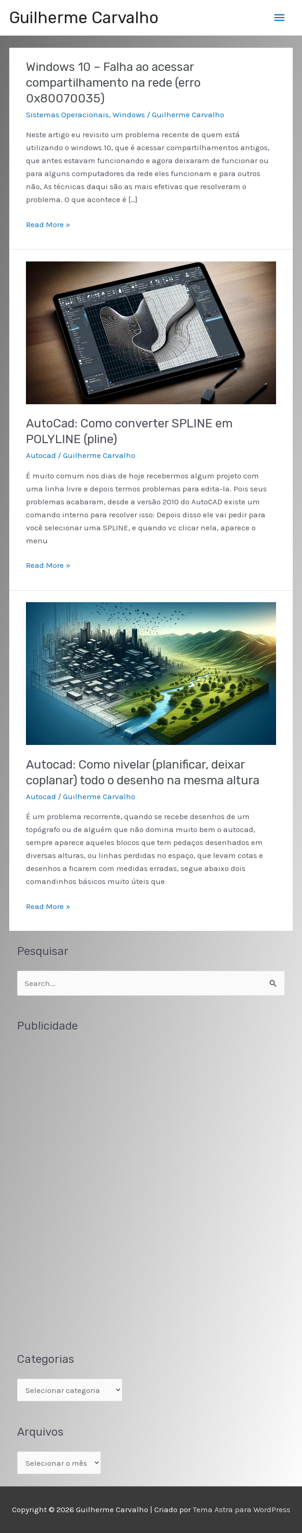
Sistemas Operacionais (67, 114)
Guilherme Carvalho (83, 17)
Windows (129, 114)
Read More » (48, 224)
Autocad (41, 455)
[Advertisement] (86, 1184)
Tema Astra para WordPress (241, 1509)
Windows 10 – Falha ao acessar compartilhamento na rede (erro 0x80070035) (113, 83)
